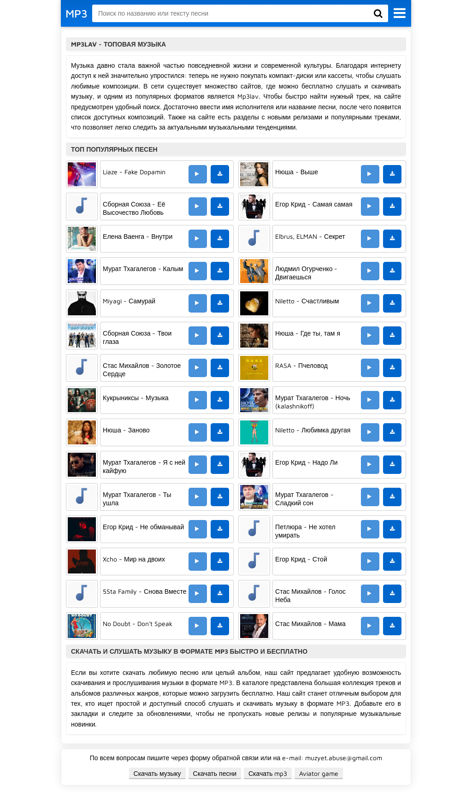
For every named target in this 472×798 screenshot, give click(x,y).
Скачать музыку (157, 773)
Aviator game (318, 773)
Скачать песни (214, 773)
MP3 (76, 13)
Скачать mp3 (268, 773)
